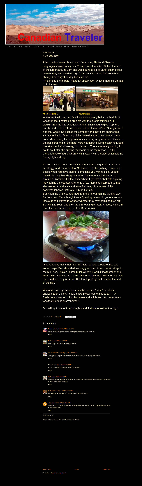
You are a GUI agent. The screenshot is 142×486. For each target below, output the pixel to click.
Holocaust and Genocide (80, 46)
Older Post (106, 469)
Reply (50, 334)
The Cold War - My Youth (22, 46)
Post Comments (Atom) (58, 473)
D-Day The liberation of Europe (58, 46)
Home (9, 46)
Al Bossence (52, 391)
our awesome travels (55, 353)
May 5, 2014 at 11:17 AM (66, 329)
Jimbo (50, 341)
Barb (49, 377)
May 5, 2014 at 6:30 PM (64, 365)
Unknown (51, 403)
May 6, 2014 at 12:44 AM (62, 403)
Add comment (48, 415)
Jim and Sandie (53, 329)
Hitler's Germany (39, 46)
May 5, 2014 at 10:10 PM (64, 391)
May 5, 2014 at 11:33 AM (60, 341)
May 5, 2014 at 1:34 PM (70, 353)
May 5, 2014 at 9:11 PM (59, 377)
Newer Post (47, 469)
